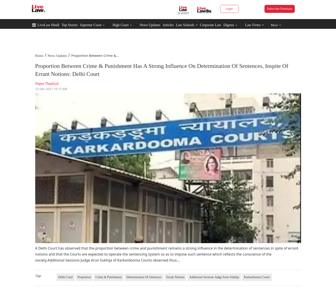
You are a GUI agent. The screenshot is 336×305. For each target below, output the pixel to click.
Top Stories (70, 25)
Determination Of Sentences (144, 277)
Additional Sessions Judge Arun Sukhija (214, 277)
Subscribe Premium (279, 8)
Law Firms (254, 25)
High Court (120, 25)
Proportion (84, 277)
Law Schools (187, 25)
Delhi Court (65, 277)
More (276, 25)
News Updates (150, 25)
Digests (228, 25)
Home (39, 55)
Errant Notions (175, 277)
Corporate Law (210, 25)
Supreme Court (90, 25)
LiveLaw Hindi (48, 25)
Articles (168, 25)
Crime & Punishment (108, 277)
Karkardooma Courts (257, 277)
